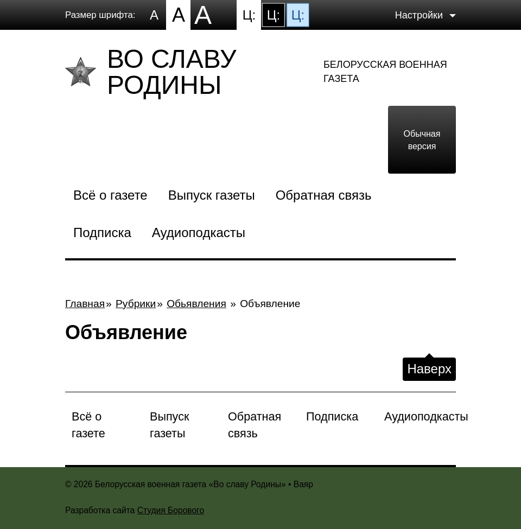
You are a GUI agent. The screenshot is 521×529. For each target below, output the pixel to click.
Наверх (429, 368)
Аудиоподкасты (198, 232)
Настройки (419, 14)
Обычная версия (422, 139)
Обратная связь (324, 195)
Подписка (102, 232)
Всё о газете (110, 195)
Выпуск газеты (211, 195)
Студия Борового (171, 510)
